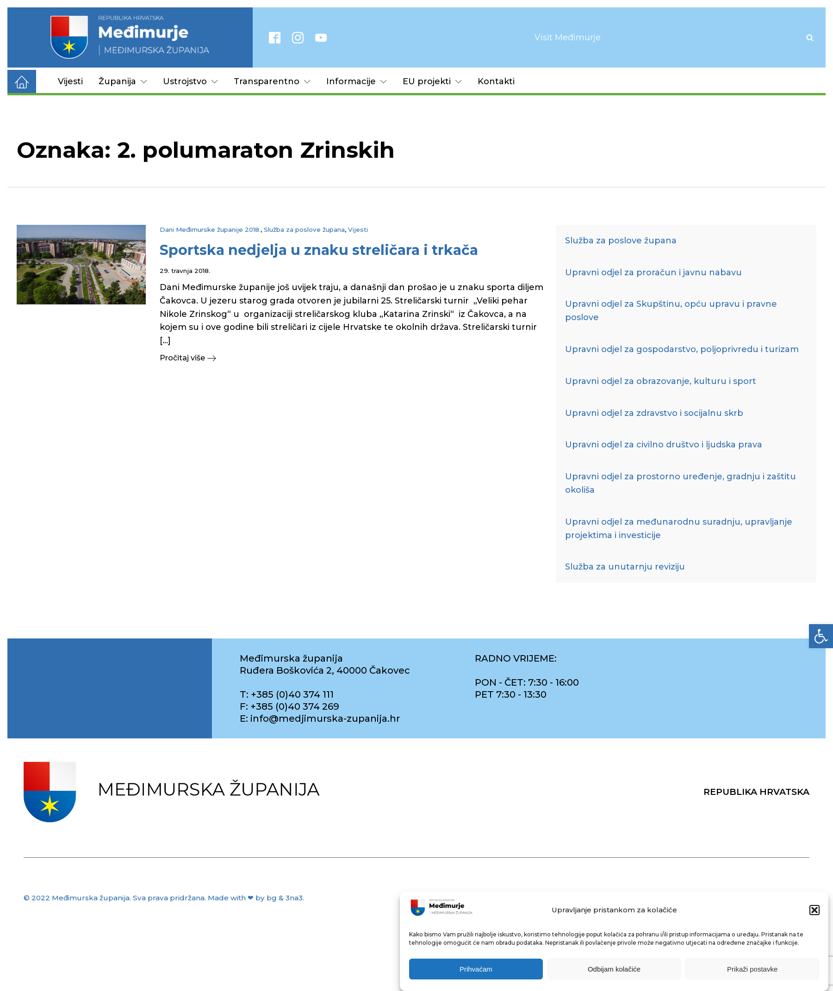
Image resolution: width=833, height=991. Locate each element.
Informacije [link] (356, 81)
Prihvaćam (476, 971)
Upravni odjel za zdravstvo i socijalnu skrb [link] (654, 413)
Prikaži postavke (752, 971)
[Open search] (809, 37)
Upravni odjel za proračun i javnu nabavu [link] (653, 272)
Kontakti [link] (496, 81)
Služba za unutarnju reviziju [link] (625, 567)
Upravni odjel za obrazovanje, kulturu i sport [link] (660, 381)
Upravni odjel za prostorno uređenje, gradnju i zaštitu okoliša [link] (680, 483)
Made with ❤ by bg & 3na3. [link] (256, 897)
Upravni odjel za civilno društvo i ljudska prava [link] (663, 445)
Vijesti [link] (70, 81)
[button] (814, 912)
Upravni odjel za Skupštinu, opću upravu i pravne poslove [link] (671, 310)
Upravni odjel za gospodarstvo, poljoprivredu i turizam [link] (682, 349)
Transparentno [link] (272, 81)
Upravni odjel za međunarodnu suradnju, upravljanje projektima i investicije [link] (678, 528)
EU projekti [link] (432, 81)
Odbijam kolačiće (614, 971)
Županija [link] (123, 81)
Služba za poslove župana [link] (304, 229)
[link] (821, 636)
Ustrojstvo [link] (190, 81)
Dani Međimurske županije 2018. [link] (210, 229)
